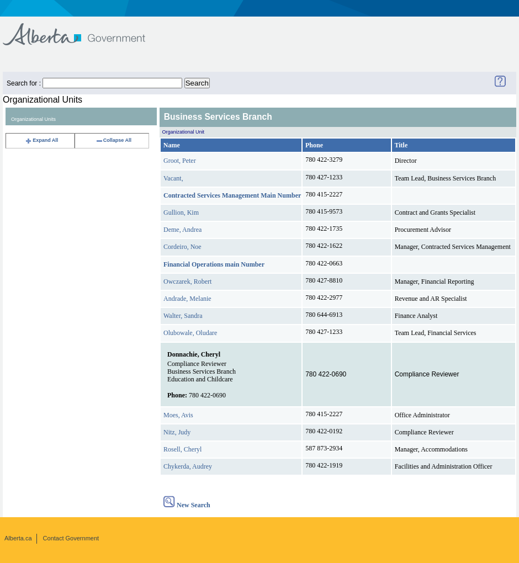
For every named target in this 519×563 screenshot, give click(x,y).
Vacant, (173, 178)
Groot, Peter (179, 160)
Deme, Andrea (182, 229)
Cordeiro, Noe (182, 247)
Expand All (41, 140)
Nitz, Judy (176, 432)
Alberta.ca (18, 538)
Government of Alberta (83, 29)
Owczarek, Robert (187, 281)
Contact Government (71, 538)
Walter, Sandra (183, 316)
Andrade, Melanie (187, 298)
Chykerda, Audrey (187, 466)
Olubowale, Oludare (190, 333)
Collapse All (113, 140)
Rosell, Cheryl (182, 449)
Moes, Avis (178, 415)
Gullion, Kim (181, 212)
